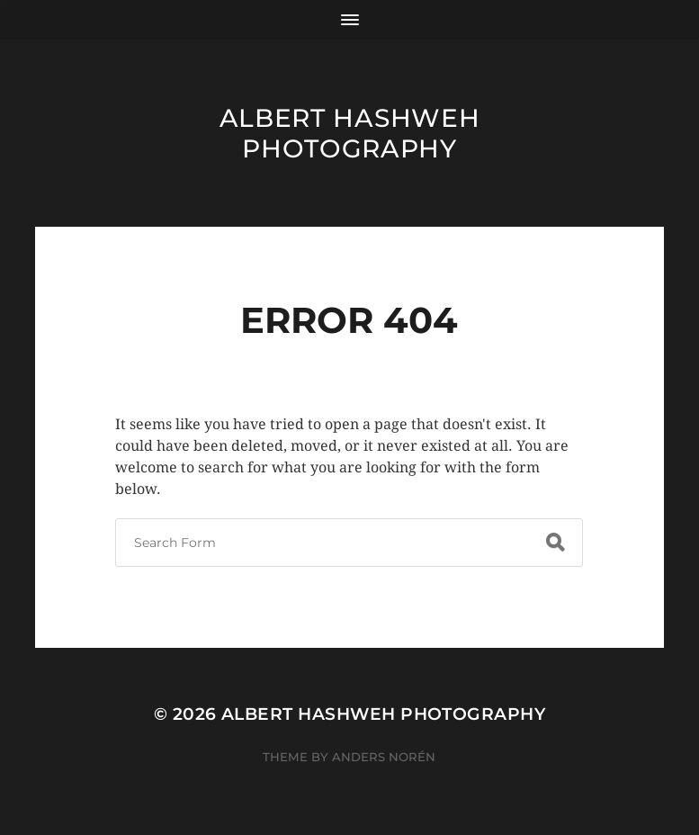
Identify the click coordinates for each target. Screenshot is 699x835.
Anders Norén (383, 757)
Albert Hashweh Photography (350, 133)
